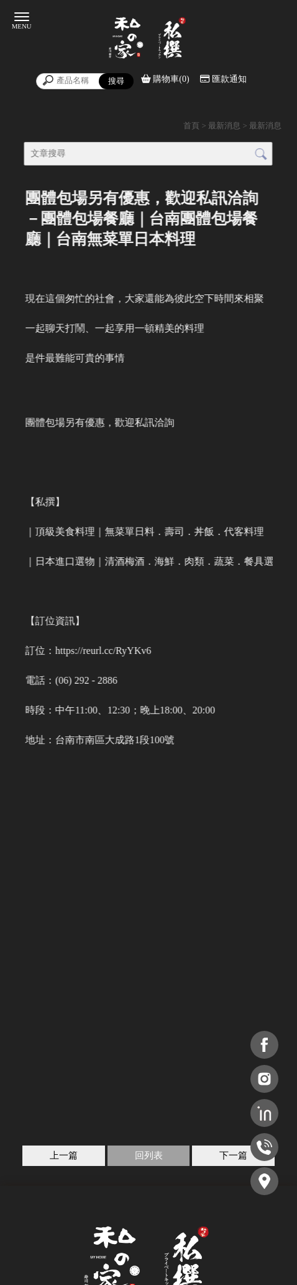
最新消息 (224, 125)
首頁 (191, 125)
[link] (103, 650)
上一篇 (64, 1155)
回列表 (149, 1155)
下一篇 (233, 1155)
